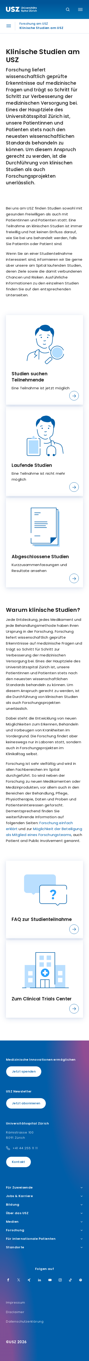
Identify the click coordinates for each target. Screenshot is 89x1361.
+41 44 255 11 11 (25, 1148)
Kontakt (18, 1162)
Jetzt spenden (24, 1071)
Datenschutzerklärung (25, 1321)
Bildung (44, 1205)
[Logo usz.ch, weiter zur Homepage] (21, 10)
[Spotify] (80, 1280)
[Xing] (29, 1280)
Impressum (15, 1302)
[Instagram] (60, 1280)
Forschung (44, 1230)
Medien (44, 1222)
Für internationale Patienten (44, 1239)
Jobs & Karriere (44, 1196)
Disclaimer (15, 1312)
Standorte (44, 1247)
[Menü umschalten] (80, 9)
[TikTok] (70, 1280)
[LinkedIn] (39, 1280)
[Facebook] (8, 1280)
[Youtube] (50, 1280)
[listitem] (44, 360)
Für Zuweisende (44, 1187)
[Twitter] (18, 1280)
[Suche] (67, 10)
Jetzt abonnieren (26, 1103)
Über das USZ (44, 1213)
